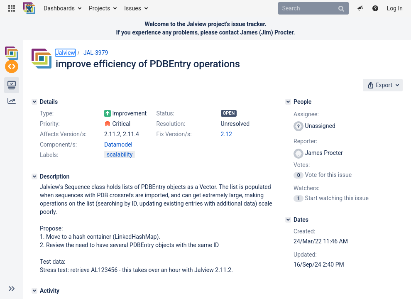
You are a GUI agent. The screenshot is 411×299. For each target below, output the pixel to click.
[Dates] (288, 220)
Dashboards (59, 8)
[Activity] (34, 291)
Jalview (65, 52)
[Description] (34, 176)
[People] (288, 102)
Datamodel (118, 144)
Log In (395, 8)
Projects (99, 8)
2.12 (226, 134)
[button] (11, 8)
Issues (132, 8)
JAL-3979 (95, 52)
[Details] (34, 102)
